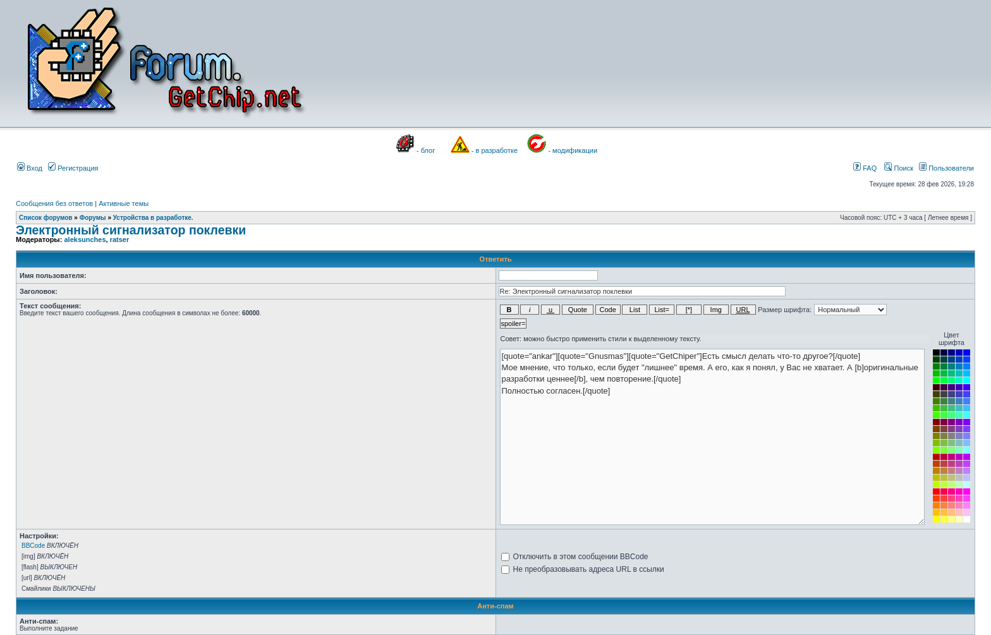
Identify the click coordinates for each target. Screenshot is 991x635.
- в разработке (494, 150)
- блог (425, 150)
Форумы (93, 217)
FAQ (865, 168)
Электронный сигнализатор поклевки (131, 230)
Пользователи (946, 168)
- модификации (572, 150)
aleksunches (85, 239)
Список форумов (46, 217)
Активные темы (124, 203)
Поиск (898, 168)
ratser (120, 239)
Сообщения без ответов (54, 203)
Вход (29, 168)
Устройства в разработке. (153, 217)
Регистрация (73, 168)
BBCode (33, 545)
